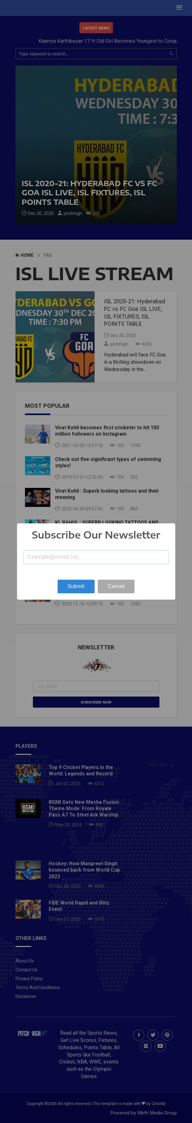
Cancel (116, 586)
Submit (76, 586)
